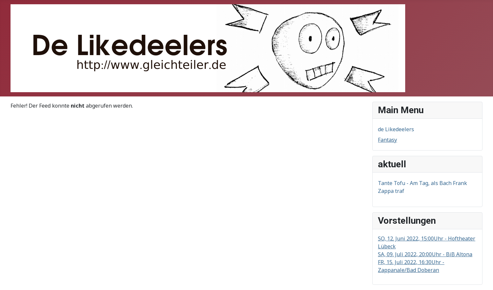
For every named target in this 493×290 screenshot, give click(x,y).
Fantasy (387, 139)
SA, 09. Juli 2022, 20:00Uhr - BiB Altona (425, 254)
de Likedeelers (396, 129)
